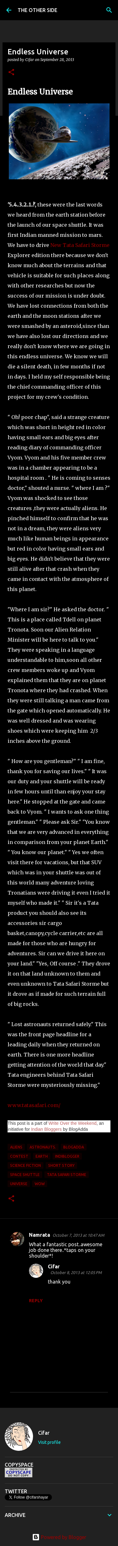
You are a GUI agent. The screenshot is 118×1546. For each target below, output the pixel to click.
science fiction (25, 1165)
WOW (40, 1184)
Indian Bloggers (46, 1129)
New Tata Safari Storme (80, 245)
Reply (36, 1300)
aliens (16, 1147)
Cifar (54, 1266)
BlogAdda (73, 1147)
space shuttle (25, 1175)
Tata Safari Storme (66, 1175)
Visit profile (49, 1442)
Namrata (39, 1235)
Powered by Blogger (59, 1537)
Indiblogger (67, 1156)
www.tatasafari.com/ (34, 1105)
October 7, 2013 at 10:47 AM (78, 1235)
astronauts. (43, 1147)
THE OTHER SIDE (37, 10)
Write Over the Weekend (72, 1123)
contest (19, 1156)
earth (42, 1156)
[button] (11, 72)
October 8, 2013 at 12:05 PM (76, 1272)
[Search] (109, 10)
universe (18, 1184)
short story (61, 1165)
